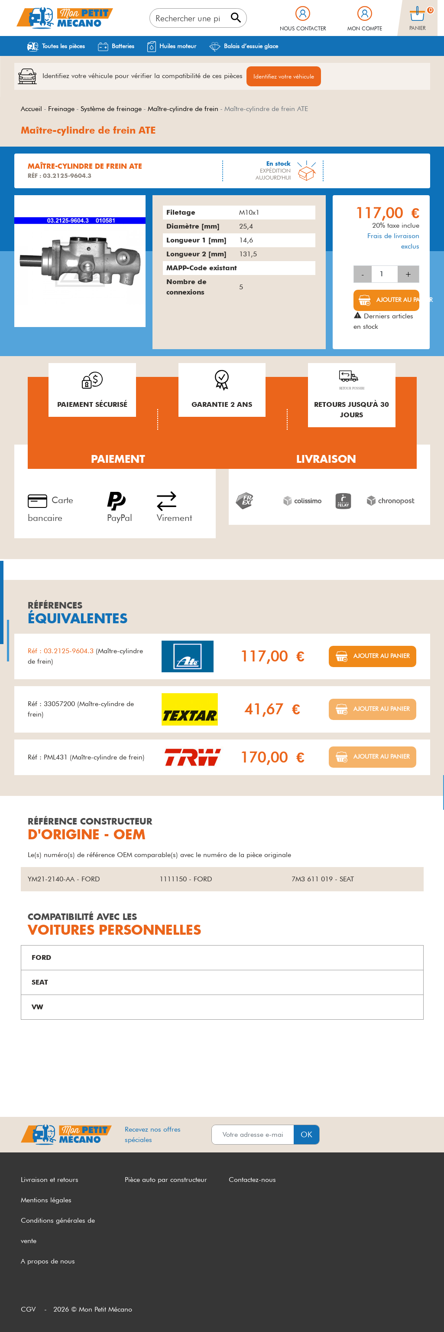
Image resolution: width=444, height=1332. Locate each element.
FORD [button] (41, 957)
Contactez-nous (252, 1179)
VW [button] (37, 1007)
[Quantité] (384, 274)
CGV (28, 1309)
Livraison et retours (49, 1179)
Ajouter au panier (397, 299)
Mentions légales (46, 1200)
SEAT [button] (40, 982)
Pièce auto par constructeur (166, 1179)
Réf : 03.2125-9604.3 (62, 651)
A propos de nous (48, 1261)
